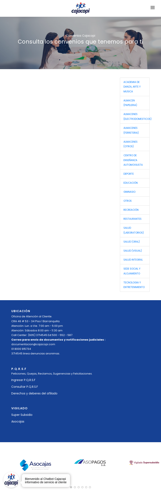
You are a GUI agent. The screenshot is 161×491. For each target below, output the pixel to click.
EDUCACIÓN (130, 183)
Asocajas (17, 421)
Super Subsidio (21, 415)
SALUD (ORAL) (131, 241)
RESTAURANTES (132, 219)
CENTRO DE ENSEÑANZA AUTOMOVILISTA (133, 160)
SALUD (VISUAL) (132, 250)
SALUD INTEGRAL (133, 259)
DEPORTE (128, 174)
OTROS (127, 201)
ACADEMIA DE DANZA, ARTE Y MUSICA (132, 86)
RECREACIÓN (131, 210)
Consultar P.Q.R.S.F (24, 387)
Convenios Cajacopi (80, 36)
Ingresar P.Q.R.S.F (23, 380)
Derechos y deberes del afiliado (34, 393)
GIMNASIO (129, 192)
